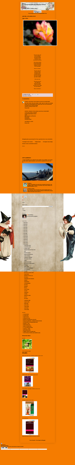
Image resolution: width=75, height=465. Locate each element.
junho (25, 304)
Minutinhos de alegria (28, 268)
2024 (24, 225)
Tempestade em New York (29, 249)
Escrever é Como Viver (29, 272)
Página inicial (38, 141)
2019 (24, 233)
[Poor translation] (6, 448)
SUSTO (25, 296)
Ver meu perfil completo (32, 216)
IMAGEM (26, 286)
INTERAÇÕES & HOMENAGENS (29, 322)
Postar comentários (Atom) (31, 143)
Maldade (26, 264)
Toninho (26, 101)
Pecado (25, 271)
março (25, 309)
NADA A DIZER (26, 326)
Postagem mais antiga (48, 141)
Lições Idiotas (27, 255)
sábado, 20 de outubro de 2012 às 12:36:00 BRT (39, 111)
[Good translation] (2, 448)
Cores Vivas (26, 289)
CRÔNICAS (25, 318)
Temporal (26, 292)
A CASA (24, 315)
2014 (24, 240)
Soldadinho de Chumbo (29, 278)
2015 (24, 239)
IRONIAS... (25, 323)
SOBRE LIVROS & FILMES (28, 331)
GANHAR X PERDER (28, 257)
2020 (24, 231)
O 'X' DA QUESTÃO (27, 327)
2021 (24, 230)
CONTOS (25, 316)
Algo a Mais (26, 266)
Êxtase (25, 287)
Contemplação (27, 283)
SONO (25, 260)
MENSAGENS (25, 324)
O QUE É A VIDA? (31, 188)
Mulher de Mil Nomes (28, 254)
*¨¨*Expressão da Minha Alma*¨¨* (35, 4)
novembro (26, 246)
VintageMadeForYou (42, 13)
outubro (26, 248)
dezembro (26, 245)
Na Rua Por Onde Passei (29, 263)
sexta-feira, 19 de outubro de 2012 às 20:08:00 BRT (39, 101)
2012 (24, 244)
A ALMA (24, 314)
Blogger (43, 440)
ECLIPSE (26, 284)
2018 (24, 234)
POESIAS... (30, 95)
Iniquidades (26, 281)
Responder (27, 107)
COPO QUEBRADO (26, 157)
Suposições (26, 274)
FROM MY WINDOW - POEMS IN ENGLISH (31, 320)
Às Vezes (26, 298)
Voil (25, 251)
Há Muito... (26, 277)
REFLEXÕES (25, 330)
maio (25, 306)
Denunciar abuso (26, 335)
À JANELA (29, 183)
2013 (24, 242)
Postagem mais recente (27, 141)
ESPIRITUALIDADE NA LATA (28, 319)
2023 (24, 227)
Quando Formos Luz (28, 275)
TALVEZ (25, 290)
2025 (24, 224)
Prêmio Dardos (27, 252)
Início (24, 210)
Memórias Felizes (28, 258)
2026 (24, 222)
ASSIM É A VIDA (27, 295)
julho (25, 303)
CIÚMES (25, 293)
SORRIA (25, 280)
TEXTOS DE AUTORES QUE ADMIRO (30, 332)
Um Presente (27, 269)
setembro (26, 300)
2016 (24, 237)
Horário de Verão (27, 261)
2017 (24, 236)
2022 (24, 228)
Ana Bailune (30, 214)
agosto (26, 301)
